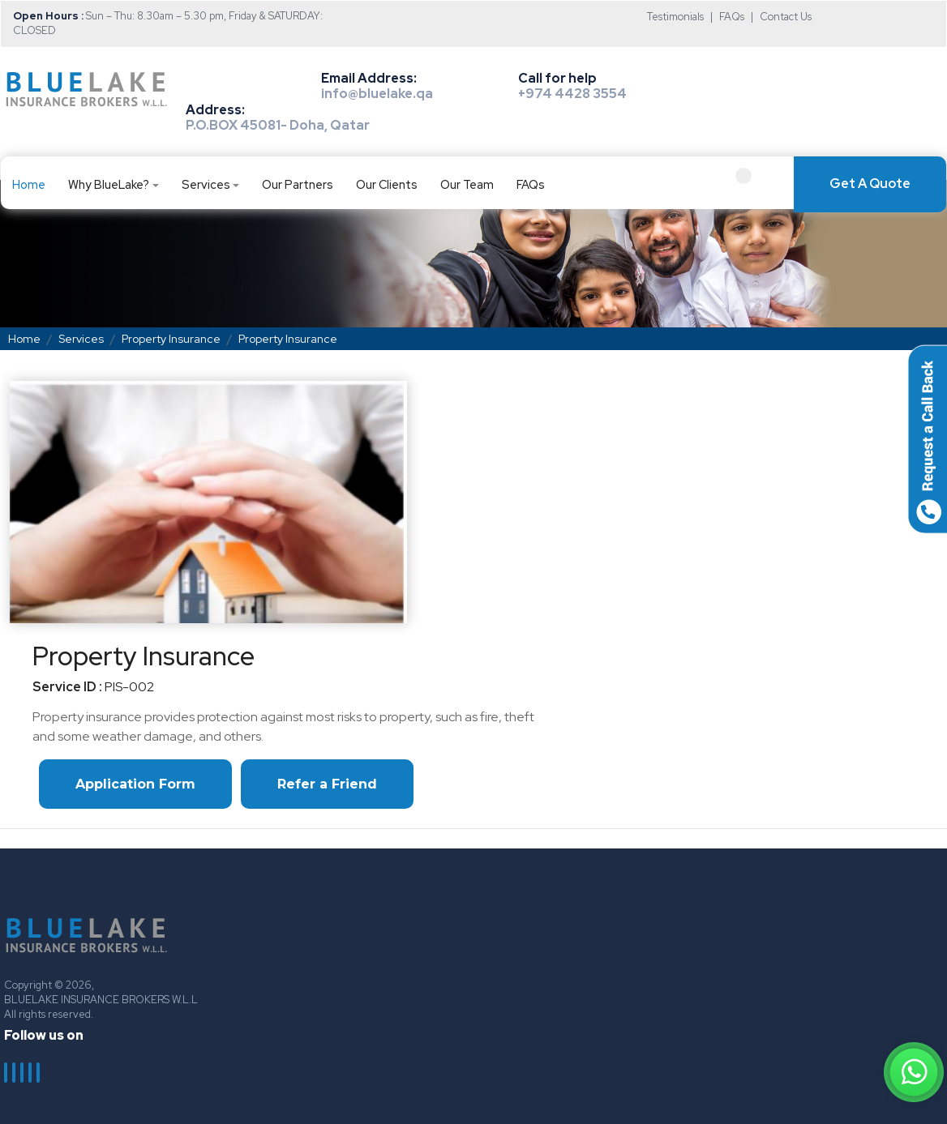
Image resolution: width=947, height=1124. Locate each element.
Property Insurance (171, 338)
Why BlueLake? (108, 184)
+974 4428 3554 (572, 93)
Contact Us (786, 17)
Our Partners (297, 184)
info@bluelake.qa (377, 93)
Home (28, 184)
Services (206, 184)
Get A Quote (870, 183)
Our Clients (387, 184)
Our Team (467, 184)
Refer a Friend (327, 784)
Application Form (135, 784)
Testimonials (675, 17)
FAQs (731, 17)
